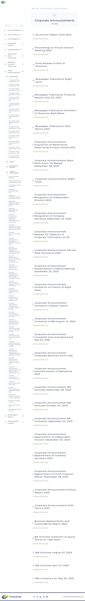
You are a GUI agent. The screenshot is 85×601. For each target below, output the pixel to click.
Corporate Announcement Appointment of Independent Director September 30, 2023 (15, 352)
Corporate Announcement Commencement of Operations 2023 (14, 322)
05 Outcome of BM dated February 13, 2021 (14, 137)
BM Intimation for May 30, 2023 (15, 410)
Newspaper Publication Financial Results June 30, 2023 (15, 197)
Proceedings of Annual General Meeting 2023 (15, 181)
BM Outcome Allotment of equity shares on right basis (14, 396)
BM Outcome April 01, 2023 (15, 405)
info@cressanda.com (43, 2)
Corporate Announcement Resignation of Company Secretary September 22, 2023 (14, 250)
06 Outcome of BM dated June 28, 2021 (14, 131)
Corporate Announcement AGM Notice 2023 (14, 383)
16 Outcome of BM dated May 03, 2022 (14, 85)
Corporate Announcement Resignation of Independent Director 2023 (15, 241)
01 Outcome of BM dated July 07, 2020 (14, 156)
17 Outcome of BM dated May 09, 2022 (14, 80)
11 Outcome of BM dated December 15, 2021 (14, 105)
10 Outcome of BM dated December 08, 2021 (14, 110)
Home (33, 8)
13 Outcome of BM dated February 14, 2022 (14, 99)
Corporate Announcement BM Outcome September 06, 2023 (14, 329)
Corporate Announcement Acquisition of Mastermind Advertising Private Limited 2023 (14, 218)
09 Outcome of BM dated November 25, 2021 (14, 116)
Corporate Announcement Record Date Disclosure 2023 (13, 267)
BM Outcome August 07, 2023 (14, 401)
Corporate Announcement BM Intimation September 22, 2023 (15, 344)
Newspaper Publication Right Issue (13, 191)
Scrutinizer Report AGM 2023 (14, 177)
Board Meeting (13, 76)
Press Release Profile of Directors (14, 185)
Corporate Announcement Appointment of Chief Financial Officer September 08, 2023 (15, 370)
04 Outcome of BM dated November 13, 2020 (14, 143)
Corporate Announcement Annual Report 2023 (14, 377)
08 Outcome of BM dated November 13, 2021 (14, 122)
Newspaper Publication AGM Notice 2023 (13, 210)
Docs (38, 8)
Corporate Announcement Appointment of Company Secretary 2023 (14, 361)
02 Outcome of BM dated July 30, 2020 (14, 152)
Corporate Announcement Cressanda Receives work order (14, 314)
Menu (82, 2)
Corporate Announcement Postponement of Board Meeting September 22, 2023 (14, 275)
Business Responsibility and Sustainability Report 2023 (14, 390)
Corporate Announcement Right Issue (14, 233)
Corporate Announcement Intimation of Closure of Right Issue (14, 283)
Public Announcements (46, 8)
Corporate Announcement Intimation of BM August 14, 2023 (13, 298)
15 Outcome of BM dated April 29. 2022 (14, 89)
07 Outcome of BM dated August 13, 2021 (15, 127)
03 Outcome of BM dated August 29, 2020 (15, 148)
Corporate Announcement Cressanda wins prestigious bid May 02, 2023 (14, 306)
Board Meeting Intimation (13, 166)
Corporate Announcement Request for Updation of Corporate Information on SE (15, 259)
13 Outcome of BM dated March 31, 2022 (15, 93)
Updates (11, 162)
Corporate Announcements (14, 172)
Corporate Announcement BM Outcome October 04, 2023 (15, 336)
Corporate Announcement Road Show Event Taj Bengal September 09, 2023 (15, 227)
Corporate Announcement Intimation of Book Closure (14, 291)
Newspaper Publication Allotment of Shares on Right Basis (15, 203)
